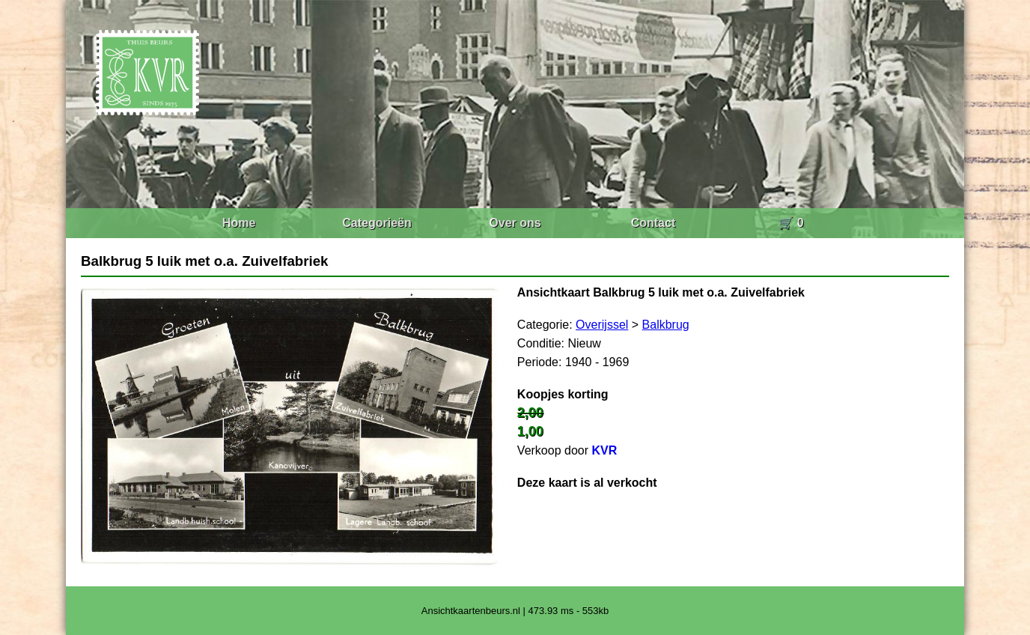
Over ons (514, 222)
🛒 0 (790, 222)
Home (238, 222)
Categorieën (376, 222)
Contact (653, 222)
